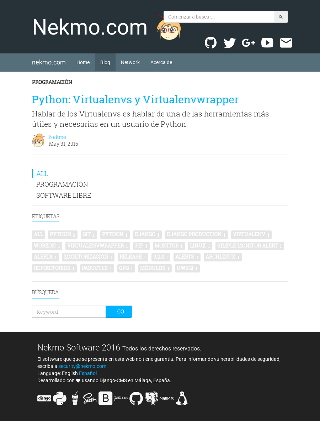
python (63, 234)
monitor (169, 246)
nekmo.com (51, 62)
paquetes (97, 268)
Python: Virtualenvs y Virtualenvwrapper (135, 99)
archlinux (223, 257)
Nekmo (57, 137)
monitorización (88, 257)
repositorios (54, 268)
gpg (126, 268)
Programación (52, 82)
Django (147, 234)
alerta (45, 257)
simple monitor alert (249, 246)
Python (115, 234)
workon (47, 246)
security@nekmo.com (82, 366)
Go (120, 311)
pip (141, 246)
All (42, 173)
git (88, 234)
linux (200, 246)
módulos (155, 268)
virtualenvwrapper (97, 246)
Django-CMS (113, 380)
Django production (196, 234)
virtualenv (251, 234)
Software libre (63, 195)
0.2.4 (161, 257)
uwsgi (187, 268)
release (132, 257)
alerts (187, 257)
